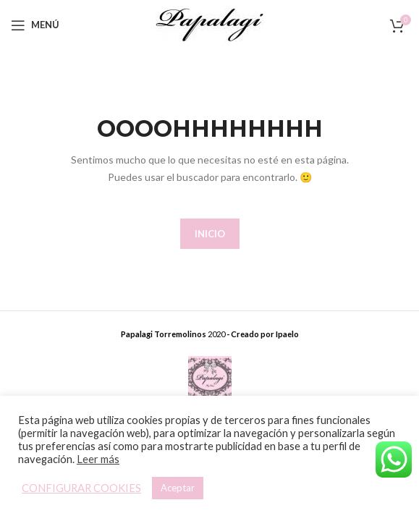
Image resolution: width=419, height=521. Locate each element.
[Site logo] (210, 23)
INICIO (210, 234)
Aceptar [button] (178, 488)
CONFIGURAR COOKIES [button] (81, 488)
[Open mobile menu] (35, 25)
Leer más (98, 459)
